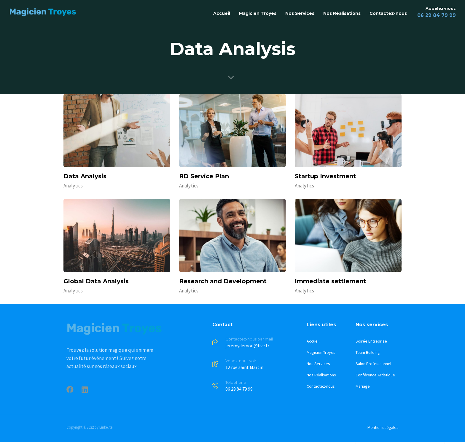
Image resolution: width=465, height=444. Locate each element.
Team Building (368, 352)
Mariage (363, 386)
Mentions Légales (383, 427)
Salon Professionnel (373, 363)
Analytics (73, 185)
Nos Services (299, 13)
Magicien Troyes (257, 13)
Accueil (221, 13)
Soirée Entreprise (371, 341)
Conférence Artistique (375, 375)
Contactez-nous (388, 13)
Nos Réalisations (342, 13)
